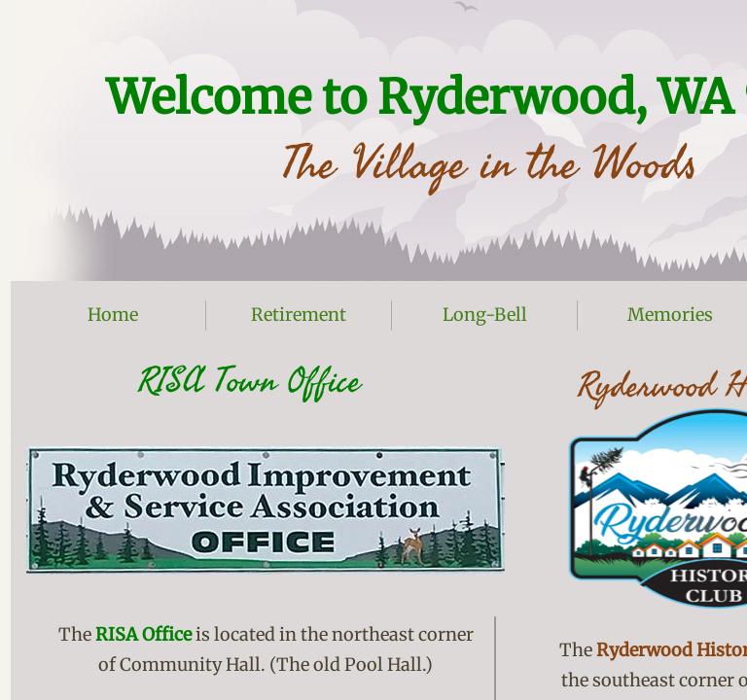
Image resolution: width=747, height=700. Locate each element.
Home (113, 314)
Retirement (298, 314)
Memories (670, 314)
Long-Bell (485, 314)
